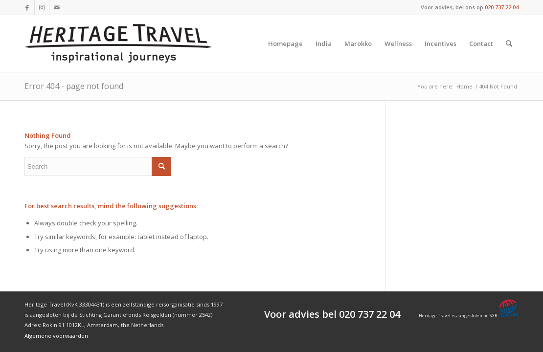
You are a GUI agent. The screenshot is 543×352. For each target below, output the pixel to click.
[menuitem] (285, 43)
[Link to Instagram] (42, 7)
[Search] (509, 43)
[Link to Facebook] (27, 7)
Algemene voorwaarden (56, 335)
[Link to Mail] (56, 7)
